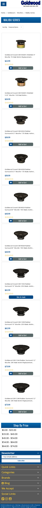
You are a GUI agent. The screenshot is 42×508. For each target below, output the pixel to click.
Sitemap (17, 505)
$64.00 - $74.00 (9, 446)
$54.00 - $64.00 (9, 442)
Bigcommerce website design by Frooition (24, 507)
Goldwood (11, 13)
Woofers (20, 13)
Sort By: (4, 27)
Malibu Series (30, 13)
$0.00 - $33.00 (9, 430)
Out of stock (21, 297)
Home (3, 13)
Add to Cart (22, 68)
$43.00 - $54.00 (9, 438)
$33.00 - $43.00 (9, 434)
